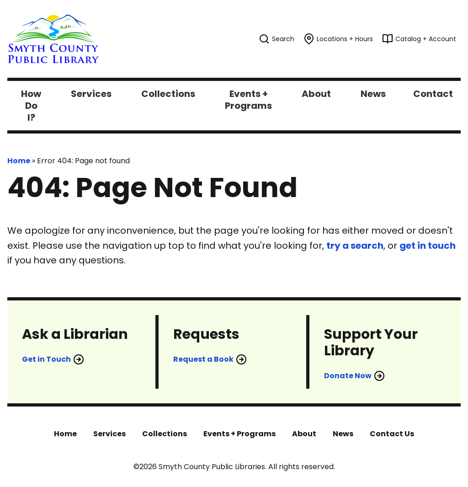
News (343, 433)
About (304, 433)
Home (18, 160)
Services (109, 433)
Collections (164, 433)
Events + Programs (239, 433)
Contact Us (392, 433)
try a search (354, 245)
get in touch (427, 245)
